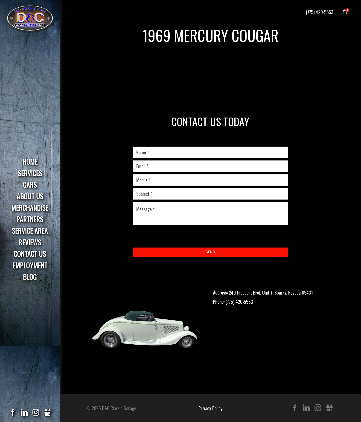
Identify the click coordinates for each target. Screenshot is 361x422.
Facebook (295, 408)
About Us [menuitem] (30, 196)
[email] (210, 166)
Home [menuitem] (30, 161)
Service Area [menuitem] (30, 230)
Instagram (318, 408)
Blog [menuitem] (30, 276)
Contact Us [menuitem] (30, 253)
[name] (210, 152)
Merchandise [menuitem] (30, 207)
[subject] (210, 194)
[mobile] (210, 180)
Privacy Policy (210, 408)
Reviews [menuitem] (30, 242)
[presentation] (168, 236)
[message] (210, 213)
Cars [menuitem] (30, 184)
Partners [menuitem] (30, 219)
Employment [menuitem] (30, 265)
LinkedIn (306, 408)
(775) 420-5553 (319, 12)
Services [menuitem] (30, 173)
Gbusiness (329, 408)
